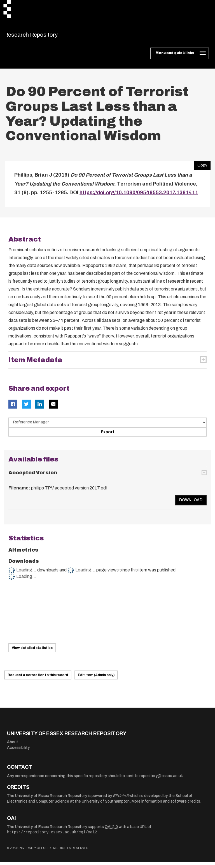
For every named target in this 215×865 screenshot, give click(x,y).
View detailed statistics (32, 651)
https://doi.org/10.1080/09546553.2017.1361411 (139, 196)
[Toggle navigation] (179, 57)
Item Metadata (35, 363)
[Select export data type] (107, 425)
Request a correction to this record (38, 678)
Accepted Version (32, 476)
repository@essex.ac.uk (161, 779)
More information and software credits (166, 805)
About (12, 746)
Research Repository (43, 36)
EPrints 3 (120, 799)
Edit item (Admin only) (96, 678)
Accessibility (18, 751)
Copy (200, 167)
